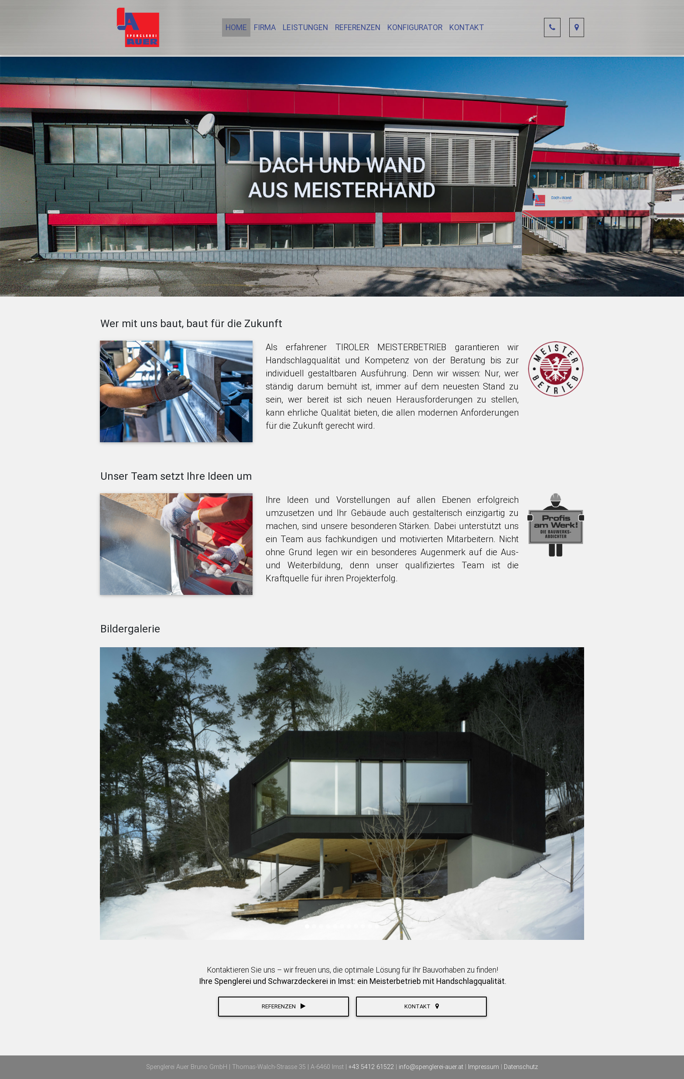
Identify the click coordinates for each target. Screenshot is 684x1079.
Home (236, 29)
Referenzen (357, 29)
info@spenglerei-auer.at (432, 1067)
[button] (136, 774)
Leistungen (305, 29)
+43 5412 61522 (372, 1067)
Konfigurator (414, 29)
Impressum (484, 1067)
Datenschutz (521, 1067)
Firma (265, 29)
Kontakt (466, 29)
